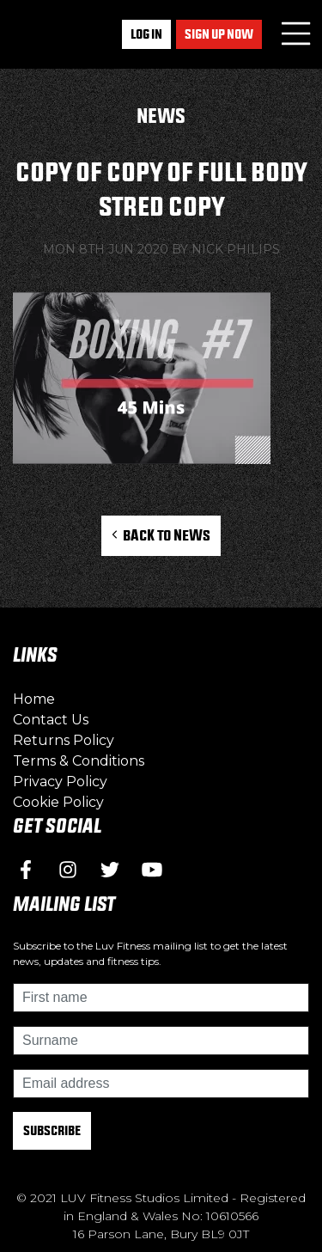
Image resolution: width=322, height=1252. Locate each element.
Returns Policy (63, 740)
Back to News (161, 535)
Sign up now (219, 34)
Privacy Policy (60, 781)
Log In (146, 34)
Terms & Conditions (78, 761)
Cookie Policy (58, 802)
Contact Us (50, 720)
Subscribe (52, 1130)
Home (34, 699)
